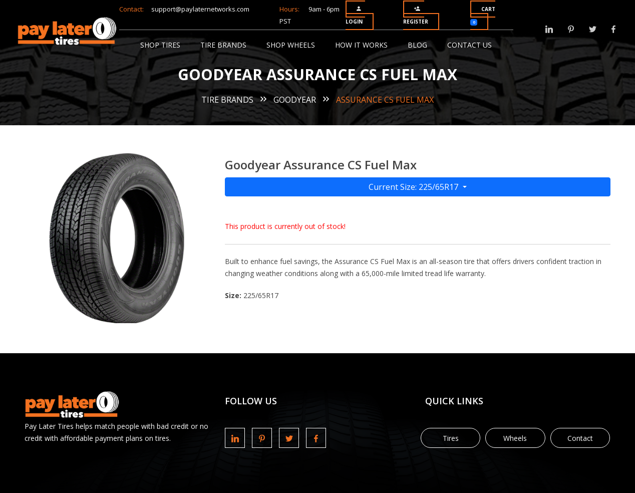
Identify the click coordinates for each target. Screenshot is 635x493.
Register (415, 15)
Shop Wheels (290, 45)
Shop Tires (160, 45)
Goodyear (294, 99)
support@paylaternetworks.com (200, 9)
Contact (580, 438)
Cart (482, 16)
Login (354, 15)
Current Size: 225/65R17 (414, 186)
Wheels (515, 438)
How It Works (361, 45)
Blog (417, 45)
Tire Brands (223, 45)
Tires (451, 438)
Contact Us (469, 45)
